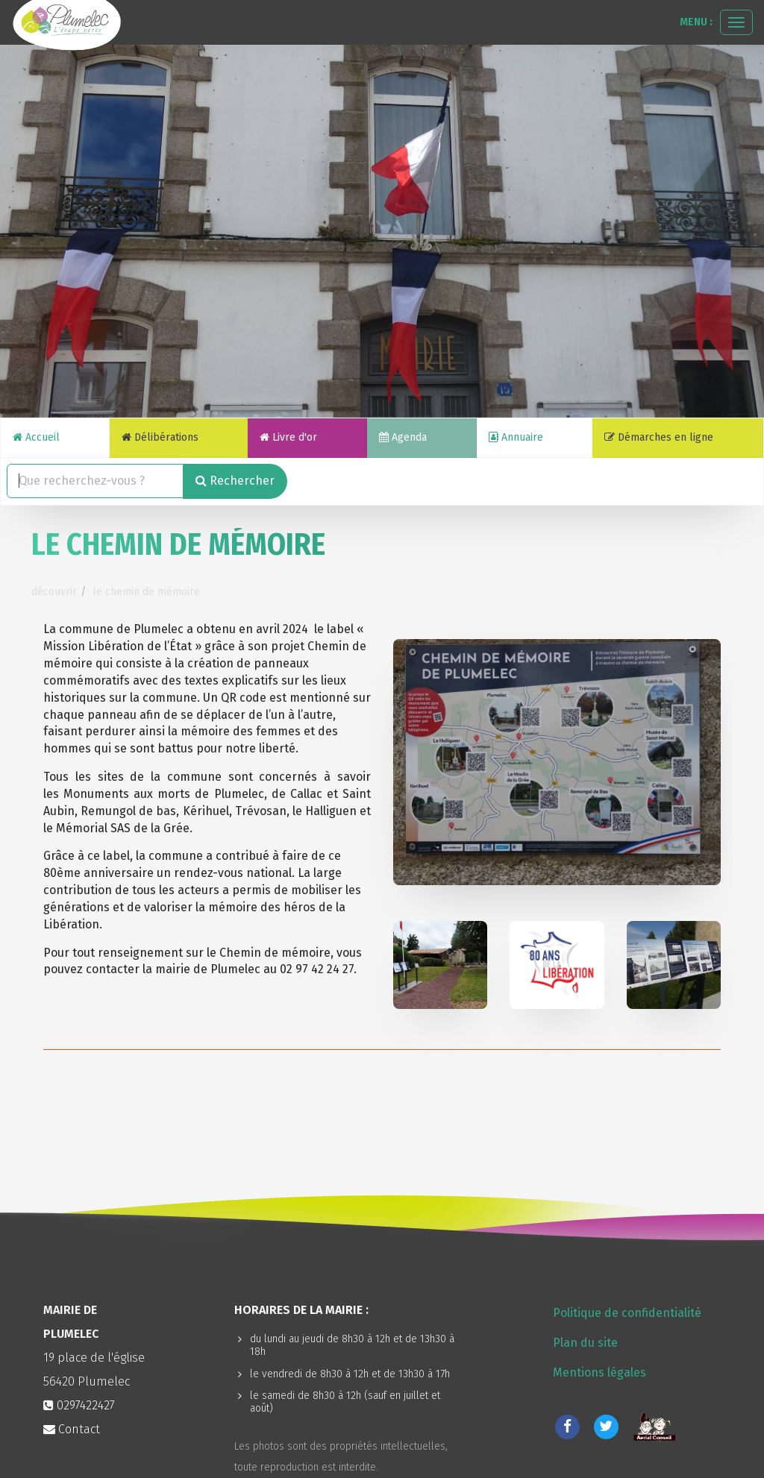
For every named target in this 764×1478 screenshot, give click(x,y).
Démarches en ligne (658, 437)
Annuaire (516, 437)
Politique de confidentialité (627, 1313)
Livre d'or (288, 437)
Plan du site (585, 1343)
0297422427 (86, 1405)
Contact (71, 1429)
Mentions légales (599, 1372)
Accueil (36, 437)
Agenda (403, 437)
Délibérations (160, 437)
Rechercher (235, 481)
